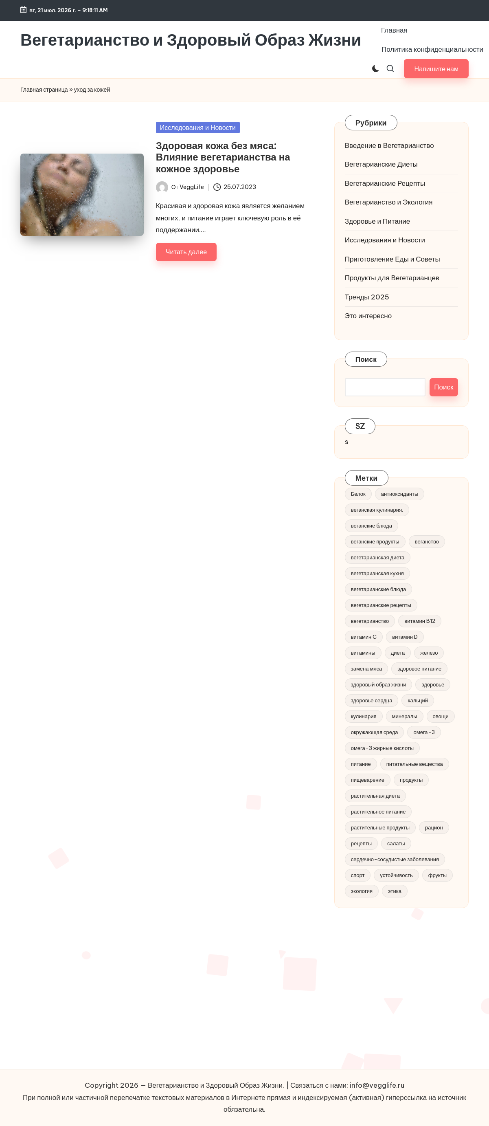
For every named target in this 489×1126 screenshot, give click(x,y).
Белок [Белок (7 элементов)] (358, 493)
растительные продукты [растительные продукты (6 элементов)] (380, 827)
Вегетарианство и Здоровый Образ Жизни (190, 40)
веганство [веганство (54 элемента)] (427, 541)
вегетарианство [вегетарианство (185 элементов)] (370, 621)
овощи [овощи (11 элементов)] (441, 716)
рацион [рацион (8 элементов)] (434, 827)
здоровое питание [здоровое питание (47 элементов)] (419, 668)
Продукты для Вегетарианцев (392, 277)
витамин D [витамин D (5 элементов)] (405, 636)
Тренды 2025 (367, 296)
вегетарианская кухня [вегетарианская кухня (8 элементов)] (377, 573)
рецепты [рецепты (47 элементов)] (361, 843)
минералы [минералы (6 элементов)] (404, 716)
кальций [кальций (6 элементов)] (418, 700)
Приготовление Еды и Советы (392, 259)
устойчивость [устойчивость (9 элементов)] (396, 875)
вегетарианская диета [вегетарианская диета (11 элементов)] (378, 557)
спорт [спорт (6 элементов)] (358, 875)
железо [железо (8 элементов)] (429, 652)
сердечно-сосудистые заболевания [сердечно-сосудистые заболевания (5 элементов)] (395, 859)
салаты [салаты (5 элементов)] (396, 843)
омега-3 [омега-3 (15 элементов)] (423, 732)
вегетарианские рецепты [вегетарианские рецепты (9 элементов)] (381, 605)
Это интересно (368, 315)
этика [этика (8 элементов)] (394, 891)
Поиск (366, 359)
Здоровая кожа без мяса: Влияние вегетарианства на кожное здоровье (223, 157)
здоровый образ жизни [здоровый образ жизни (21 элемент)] (378, 684)
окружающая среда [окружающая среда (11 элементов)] (374, 732)
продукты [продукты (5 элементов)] (411, 779)
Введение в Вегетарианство (389, 145)
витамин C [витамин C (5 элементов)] (364, 636)
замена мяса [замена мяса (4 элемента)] (366, 668)
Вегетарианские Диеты (381, 164)
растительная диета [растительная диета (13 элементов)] (375, 795)
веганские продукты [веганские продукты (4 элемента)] (375, 541)
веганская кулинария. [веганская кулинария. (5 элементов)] (377, 509)
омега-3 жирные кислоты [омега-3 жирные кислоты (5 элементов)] (382, 748)
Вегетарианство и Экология (389, 202)
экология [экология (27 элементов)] (362, 891)
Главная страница (44, 89)
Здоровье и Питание (377, 221)
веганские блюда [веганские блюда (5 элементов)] (371, 525)
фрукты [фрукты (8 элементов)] (437, 875)
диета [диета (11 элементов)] (398, 652)
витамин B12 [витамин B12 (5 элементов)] (419, 621)
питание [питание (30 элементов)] (361, 764)
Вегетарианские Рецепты (385, 183)
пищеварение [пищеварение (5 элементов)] (367, 779)
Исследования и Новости (198, 127)
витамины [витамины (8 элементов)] (363, 652)
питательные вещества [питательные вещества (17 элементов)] (414, 764)
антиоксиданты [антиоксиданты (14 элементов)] (400, 493)
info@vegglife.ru (377, 1085)
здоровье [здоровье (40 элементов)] (432, 684)
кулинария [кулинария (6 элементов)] (364, 716)
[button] (436, 68)
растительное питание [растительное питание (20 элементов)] (378, 811)
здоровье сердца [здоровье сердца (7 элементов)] (372, 700)
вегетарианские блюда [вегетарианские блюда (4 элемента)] (378, 589)
